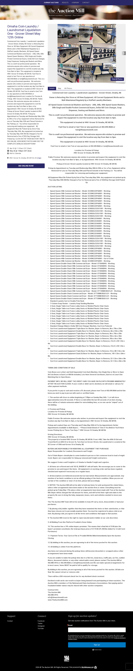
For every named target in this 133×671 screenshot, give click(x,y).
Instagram (41, 626)
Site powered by (83, 667)
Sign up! (97, 645)
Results (65, 2)
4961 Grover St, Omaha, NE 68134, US (23, 158)
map (39, 158)
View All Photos (117, 79)
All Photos (68, 88)
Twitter (40, 623)
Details (52, 88)
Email (70, 625)
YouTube (41, 628)
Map (59, 88)
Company (75, 2)
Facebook (41, 621)
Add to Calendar (15, 153)
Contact (85, 2)
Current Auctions (51, 2)
